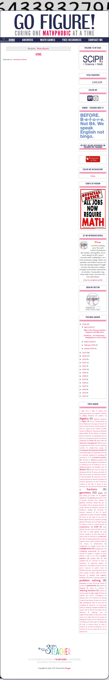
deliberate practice (97, 460)
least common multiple (98, 515)
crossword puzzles (99, 458)
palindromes (83, 566)
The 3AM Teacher (60, 660)
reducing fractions (88, 591)
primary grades (99, 578)
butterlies (89, 436)
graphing (92, 498)
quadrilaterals (91, 586)
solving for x (93, 606)
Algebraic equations (100, 420)
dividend (103, 463)
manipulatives (85, 527)
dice (89, 463)
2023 (84, 360)
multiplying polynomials (88, 552)
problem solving (90, 581)
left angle (92, 518)
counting (101, 456)
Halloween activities (98, 508)
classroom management (88, 444)
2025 (84, 353)
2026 (84, 325)
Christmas (83, 441)
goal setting (83, 496)
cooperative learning (100, 453)
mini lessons (84, 544)
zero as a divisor (92, 630)
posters (90, 578)
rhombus (101, 591)
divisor (103, 470)
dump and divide (99, 473)
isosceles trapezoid (86, 513)
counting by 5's (84, 458)
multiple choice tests (97, 547)
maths (83, 539)
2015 (84, 387)
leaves (84, 518)
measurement (92, 540)
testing (82, 620)
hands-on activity (86, 510)
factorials (88, 480)
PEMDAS (82, 571)
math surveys (84, 537)
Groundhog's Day (85, 506)
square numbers (98, 608)
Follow (92, 176)
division (83, 470)
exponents (97, 477)
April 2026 (88, 328)
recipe (92, 589)
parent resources (85, 568)
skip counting (84, 603)
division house (94, 470)
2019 (84, 373)
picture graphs (84, 573)
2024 (84, 357)
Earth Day (82, 475)
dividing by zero (99, 465)
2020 (84, 370)
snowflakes (83, 606)
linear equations (96, 520)
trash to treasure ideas (90, 625)
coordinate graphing (88, 456)
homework (100, 510)
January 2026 (89, 349)
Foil (105, 487)
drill (90, 473)
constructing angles (85, 453)
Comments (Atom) (20, 59)
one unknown (93, 561)
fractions (92, 490)
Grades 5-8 (94, 496)
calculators (97, 436)
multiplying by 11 (100, 549)
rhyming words (84, 594)
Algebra (84, 419)
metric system (90, 542)
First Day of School (94, 485)
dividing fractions (85, 468)
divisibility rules (99, 468)
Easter (90, 475)
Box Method (95, 434)
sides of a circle (100, 601)
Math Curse (101, 530)
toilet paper (93, 622)
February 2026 (90, 346)
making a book (86, 525)
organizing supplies (97, 564)
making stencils (99, 525)
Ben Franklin (97, 429)
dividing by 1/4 (86, 465)
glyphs (100, 494)
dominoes (83, 473)
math (96, 527)
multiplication (85, 549)
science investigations (96, 596)
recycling (100, 589)
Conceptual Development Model (92, 451)
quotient (102, 586)
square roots (83, 610)
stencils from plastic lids (97, 610)
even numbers (86, 477)
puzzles (82, 586)
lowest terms (91, 522)
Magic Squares (101, 522)
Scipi (99, 242)
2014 (84, 390)
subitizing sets (97, 613)
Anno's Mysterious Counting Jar (89, 424)
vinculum (90, 627)
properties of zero (86, 584)
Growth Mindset (84, 508)
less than (101, 518)
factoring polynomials (86, 482)
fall (97, 482)
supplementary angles (86, 615)
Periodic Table (91, 571)
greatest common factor (89, 503)
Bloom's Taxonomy (93, 432)
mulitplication (84, 547)
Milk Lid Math (100, 542)
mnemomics (98, 544)
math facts (83, 532)
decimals (85, 460)
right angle (94, 594)
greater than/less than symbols (93, 501)
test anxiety (100, 618)
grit (103, 503)
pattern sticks (99, 568)
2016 (84, 383)
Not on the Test (92, 556)
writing (97, 627)
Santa (102, 594)
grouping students (98, 506)
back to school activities (97, 427)
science (82, 596)
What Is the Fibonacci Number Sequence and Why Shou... (95, 332)
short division (89, 601)
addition (101, 416)
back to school (84, 427)
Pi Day (103, 571)
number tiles (95, 559)
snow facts (101, 603)
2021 (84, 367)
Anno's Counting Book (97, 422)
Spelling (88, 608)
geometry (85, 493)
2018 (84, 377)
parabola (92, 566)
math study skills (99, 535)
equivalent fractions (100, 475)
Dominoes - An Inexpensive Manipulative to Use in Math (95, 337)
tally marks (98, 615)
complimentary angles (96, 448)
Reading (82, 589)
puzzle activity (99, 584)
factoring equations (99, 480)
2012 (84, 397)
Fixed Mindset (97, 487)
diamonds (83, 463)
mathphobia (102, 537)
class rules (100, 441)
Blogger (68, 669)
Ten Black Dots (90, 618)
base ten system (85, 429)
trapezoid (103, 622)
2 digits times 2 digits (87, 411)
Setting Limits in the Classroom (89, 598)
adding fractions (88, 416)
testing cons (91, 620)
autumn (102, 424)
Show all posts (43, 48)
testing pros (100, 620)
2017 (84, 380)
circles (91, 441)
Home (38, 54)
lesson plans (84, 520)
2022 (84, 363)
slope (93, 603)
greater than (102, 498)
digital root (95, 463)
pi (97, 571)
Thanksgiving (84, 622)
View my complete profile (92, 280)
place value (95, 573)
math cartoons (91, 530)
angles (84, 422)
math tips (93, 537)
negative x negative (93, 554)
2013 (84, 393)
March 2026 (89, 342)
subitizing (82, 613)
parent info (100, 566)
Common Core (93, 446)
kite (97, 513)
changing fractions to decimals (95, 439)
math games (94, 532)
